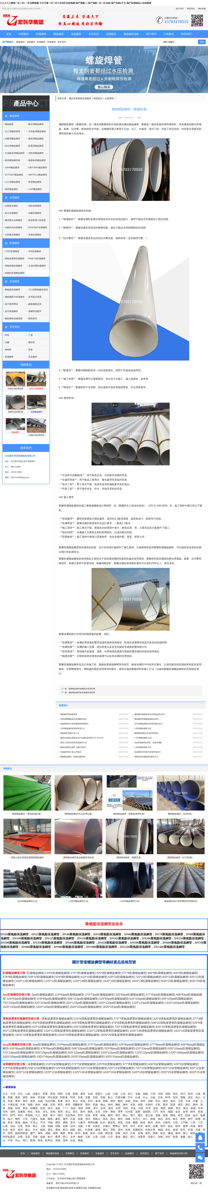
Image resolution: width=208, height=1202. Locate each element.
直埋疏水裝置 (34, 297)
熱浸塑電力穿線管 (37, 220)
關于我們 (179, 9)
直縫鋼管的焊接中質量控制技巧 (168, 752)
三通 (30, 335)
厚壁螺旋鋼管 (34, 182)
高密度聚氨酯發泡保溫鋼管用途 (94, 719)
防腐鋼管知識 (80, 1188)
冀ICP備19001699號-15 (67, 1183)
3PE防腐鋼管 (34, 251)
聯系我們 (191, 9)
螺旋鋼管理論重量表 (94, 714)
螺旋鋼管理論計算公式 (94, 733)
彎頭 (7, 335)
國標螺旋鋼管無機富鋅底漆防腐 (82, 689)
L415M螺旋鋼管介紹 (168, 738)
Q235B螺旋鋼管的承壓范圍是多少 (168, 723)
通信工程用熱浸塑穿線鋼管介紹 (94, 742)
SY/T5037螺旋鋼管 (14, 174)
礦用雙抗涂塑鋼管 (13, 220)
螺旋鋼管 (59, 34)
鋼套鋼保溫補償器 (13, 318)
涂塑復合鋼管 (11, 206)
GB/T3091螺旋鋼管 (37, 167)
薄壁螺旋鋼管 (11, 189)
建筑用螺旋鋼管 (36, 138)
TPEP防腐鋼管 (12, 251)
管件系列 (94, 34)
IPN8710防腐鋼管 (37, 258)
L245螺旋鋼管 (35, 189)
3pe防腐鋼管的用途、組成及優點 (168, 742)
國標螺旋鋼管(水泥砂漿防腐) (168, 733)
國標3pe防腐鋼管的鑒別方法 (168, 756)
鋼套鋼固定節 (34, 304)
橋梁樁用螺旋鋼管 (37, 160)
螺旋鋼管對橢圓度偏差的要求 (168, 719)
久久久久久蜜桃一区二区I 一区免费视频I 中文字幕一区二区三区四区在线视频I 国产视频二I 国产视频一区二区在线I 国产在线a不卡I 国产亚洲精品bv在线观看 (75, 3)
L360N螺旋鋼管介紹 (168, 747)
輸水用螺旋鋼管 (36, 124)
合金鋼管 (32, 357)
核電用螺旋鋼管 (36, 146)
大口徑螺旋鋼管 (12, 182)
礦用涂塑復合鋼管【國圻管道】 (94, 747)
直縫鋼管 (9, 357)
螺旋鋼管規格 (131, 34)
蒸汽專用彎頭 (11, 304)
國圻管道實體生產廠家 (80, 98)
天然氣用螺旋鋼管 (37, 131)
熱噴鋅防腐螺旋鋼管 (15, 273)
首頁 (8, 34)
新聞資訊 (111, 34)
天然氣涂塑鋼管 (12, 234)
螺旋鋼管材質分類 (179, 1153)
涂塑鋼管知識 (94, 1188)
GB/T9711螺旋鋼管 (37, 174)
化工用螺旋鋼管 (12, 131)
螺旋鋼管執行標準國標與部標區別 (94, 723)
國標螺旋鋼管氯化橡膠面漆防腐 (82, 692)
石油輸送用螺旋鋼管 (15, 153)
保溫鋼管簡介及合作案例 (94, 752)
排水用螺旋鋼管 (12, 146)
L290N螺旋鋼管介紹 (168, 728)
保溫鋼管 (76, 34)
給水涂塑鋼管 (11, 213)
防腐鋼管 (41, 34)
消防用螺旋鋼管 (36, 153)
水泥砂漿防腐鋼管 (37, 265)
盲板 (30, 349)
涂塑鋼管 (24, 34)
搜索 (202, 42)
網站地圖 (202, 9)
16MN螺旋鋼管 (12, 167)
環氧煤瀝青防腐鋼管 (15, 258)
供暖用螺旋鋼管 (12, 138)
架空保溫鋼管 (11, 311)
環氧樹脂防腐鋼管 (13, 265)
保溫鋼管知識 (52, 1188)
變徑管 (31, 342)
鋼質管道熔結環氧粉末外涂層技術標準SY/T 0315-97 (94, 738)
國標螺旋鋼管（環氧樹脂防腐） (94, 756)
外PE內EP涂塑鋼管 (37, 227)
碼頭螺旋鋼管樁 (12, 160)
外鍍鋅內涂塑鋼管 (13, 227)
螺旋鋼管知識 (66, 1188)
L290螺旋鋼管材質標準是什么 (94, 728)
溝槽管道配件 (34, 311)
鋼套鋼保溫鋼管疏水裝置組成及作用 (168, 714)
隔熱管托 (32, 318)
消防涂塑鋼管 (34, 206)
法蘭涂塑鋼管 (34, 213)
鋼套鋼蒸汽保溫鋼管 (15, 297)
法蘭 (7, 342)
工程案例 (169, 34)
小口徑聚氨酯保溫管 (38, 289)
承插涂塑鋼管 (34, 234)
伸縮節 (8, 349)
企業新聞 (109, 98)
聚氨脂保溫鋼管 (12, 289)
